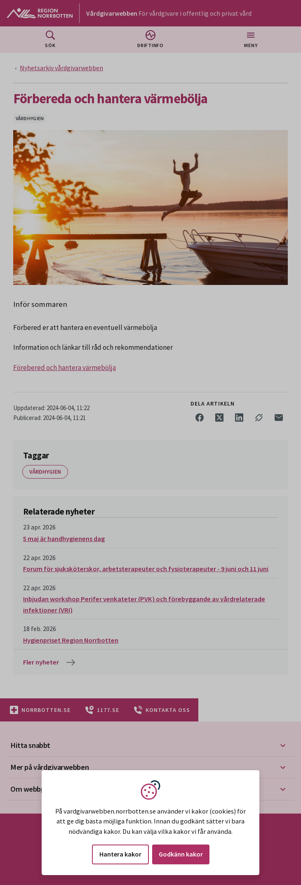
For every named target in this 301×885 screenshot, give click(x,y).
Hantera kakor (120, 854)
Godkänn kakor (181, 854)
